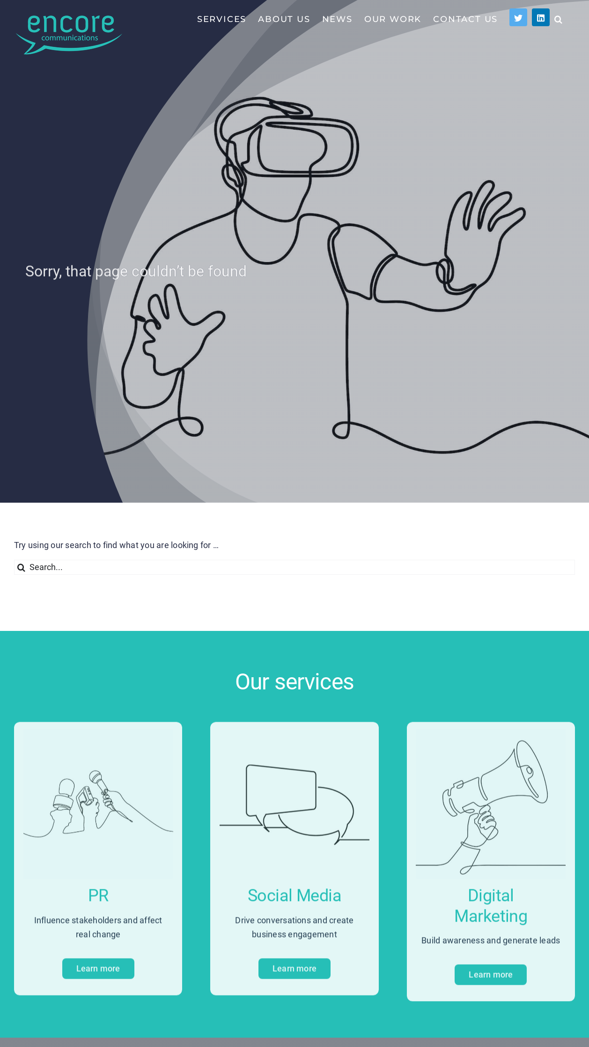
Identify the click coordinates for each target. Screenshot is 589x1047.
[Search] (21, 567)
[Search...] (294, 567)
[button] (558, 18)
